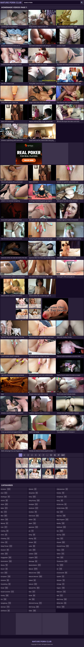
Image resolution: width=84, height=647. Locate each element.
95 (51, 455)
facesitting (6, 584)
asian (4, 504)
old (32, 599)
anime (4, 500)
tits (60, 565)
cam (4, 527)
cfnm (4, 534)
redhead (61, 527)
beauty (4, 523)
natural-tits (34, 588)
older (32, 610)
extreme (5, 580)
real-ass (61, 515)
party (60, 500)
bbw (4, 515)
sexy (60, 538)
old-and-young (35, 603)
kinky (32, 534)
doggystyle (6, 557)
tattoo (60, 553)
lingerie (33, 557)
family (5, 595)
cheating (5, 538)
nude (32, 595)
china (4, 542)
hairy (32, 496)
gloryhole (33, 493)
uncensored (62, 572)
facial (4, 588)
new (32, 591)
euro (4, 572)
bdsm (4, 519)
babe (4, 508)
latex (32, 546)
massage (33, 561)
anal (4, 493)
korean (32, 542)
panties (60, 493)
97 (58, 455)
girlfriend (5, 610)
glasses (33, 489)
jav (31, 531)
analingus (5, 496)
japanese (33, 527)
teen (60, 557)
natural (33, 584)
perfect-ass (62, 504)
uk (59, 569)
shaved (61, 542)
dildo (4, 553)
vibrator (61, 580)
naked (32, 580)
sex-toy (61, 534)
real (60, 512)
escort (4, 569)
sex (60, 531)
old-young (34, 607)
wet (60, 595)
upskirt (60, 576)
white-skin (61, 603)
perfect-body (62, 508)
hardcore (33, 508)
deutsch (5, 550)
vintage (61, 584)
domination (6, 561)
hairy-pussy (34, 500)
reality (61, 523)
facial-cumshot (7, 591)
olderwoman (62, 489)
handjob (33, 504)
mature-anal (34, 572)
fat (4, 599)
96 (55, 455)
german (5, 607)
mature (33, 569)
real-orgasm (62, 519)
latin (32, 550)
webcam (61, 591)
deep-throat (6, 546)
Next (63, 455)
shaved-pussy (63, 546)
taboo (60, 550)
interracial (34, 515)
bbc (4, 512)
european (5, 576)
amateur (6, 489)
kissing (32, 538)
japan (32, 523)
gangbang (6, 603)
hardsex (33, 512)
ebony (4, 565)
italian (32, 519)
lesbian (33, 553)
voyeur (61, 588)
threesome (62, 561)
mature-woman (35, 576)
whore (61, 607)
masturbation (35, 565)
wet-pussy (62, 599)
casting (5, 531)
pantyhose (62, 496)
